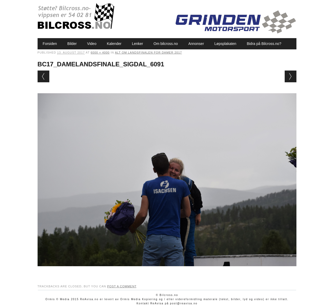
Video (92, 44)
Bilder (72, 44)
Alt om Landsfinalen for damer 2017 (148, 52)
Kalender (114, 44)
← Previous (43, 76)
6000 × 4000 (100, 52)
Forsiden (50, 44)
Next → (290, 76)
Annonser (196, 44)
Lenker (137, 44)
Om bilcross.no (165, 44)
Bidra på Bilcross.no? (264, 44)
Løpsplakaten (225, 44)
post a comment (121, 286)
